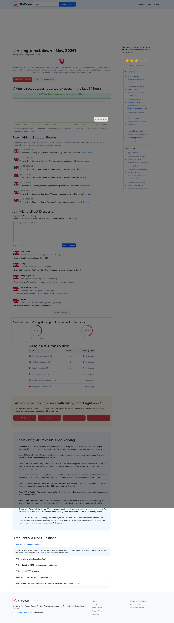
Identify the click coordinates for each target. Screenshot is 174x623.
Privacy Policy (97, 611)
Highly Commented (137, 608)
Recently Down (135, 604)
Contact (95, 604)
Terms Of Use (97, 608)
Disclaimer (96, 614)
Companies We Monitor (138, 601)
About (94, 601)
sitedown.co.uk (23, 613)
